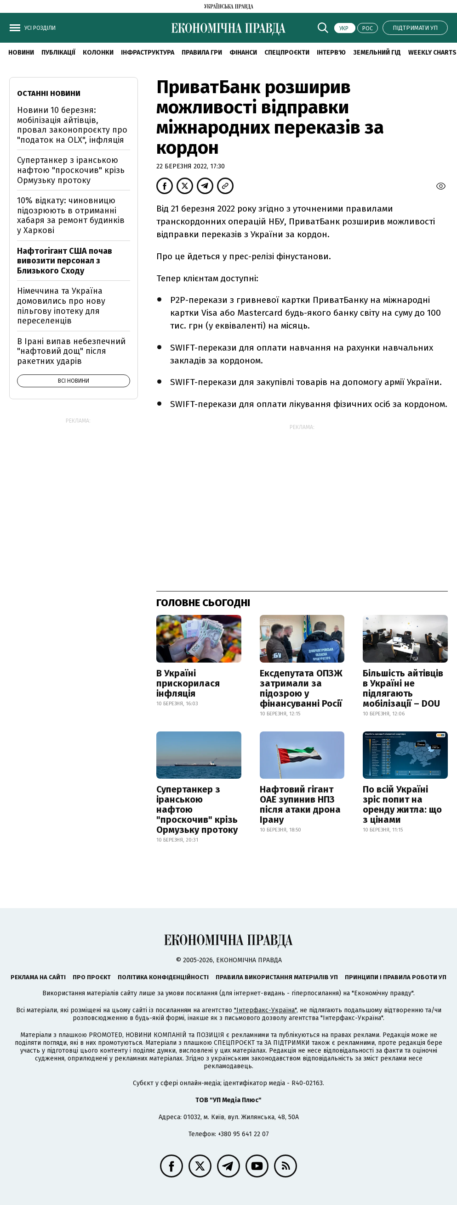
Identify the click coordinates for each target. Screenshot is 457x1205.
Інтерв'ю (331, 52)
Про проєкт (92, 977)
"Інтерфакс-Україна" (265, 1010)
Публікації (58, 52)
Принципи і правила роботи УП (395, 977)
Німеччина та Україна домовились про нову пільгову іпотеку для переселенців (61, 306)
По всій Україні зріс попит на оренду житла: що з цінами (402, 804)
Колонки (98, 52)
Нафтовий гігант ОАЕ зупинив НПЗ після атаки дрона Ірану (300, 804)
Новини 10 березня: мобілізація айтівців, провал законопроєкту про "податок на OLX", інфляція (72, 125)
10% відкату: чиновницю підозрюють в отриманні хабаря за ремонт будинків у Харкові (71, 215)
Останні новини (48, 93)
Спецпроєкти (286, 52)
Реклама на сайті (38, 977)
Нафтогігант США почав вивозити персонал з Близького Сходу (64, 261)
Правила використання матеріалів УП (277, 977)
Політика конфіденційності (163, 977)
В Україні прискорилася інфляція (188, 683)
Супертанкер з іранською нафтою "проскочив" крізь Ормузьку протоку (197, 809)
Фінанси (243, 52)
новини (21, 52)
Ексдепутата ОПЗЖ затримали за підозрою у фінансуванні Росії (301, 688)
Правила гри (202, 52)
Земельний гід (377, 52)
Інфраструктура (147, 52)
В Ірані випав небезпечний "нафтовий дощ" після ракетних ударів (71, 351)
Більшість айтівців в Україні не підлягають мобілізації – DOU (403, 688)
